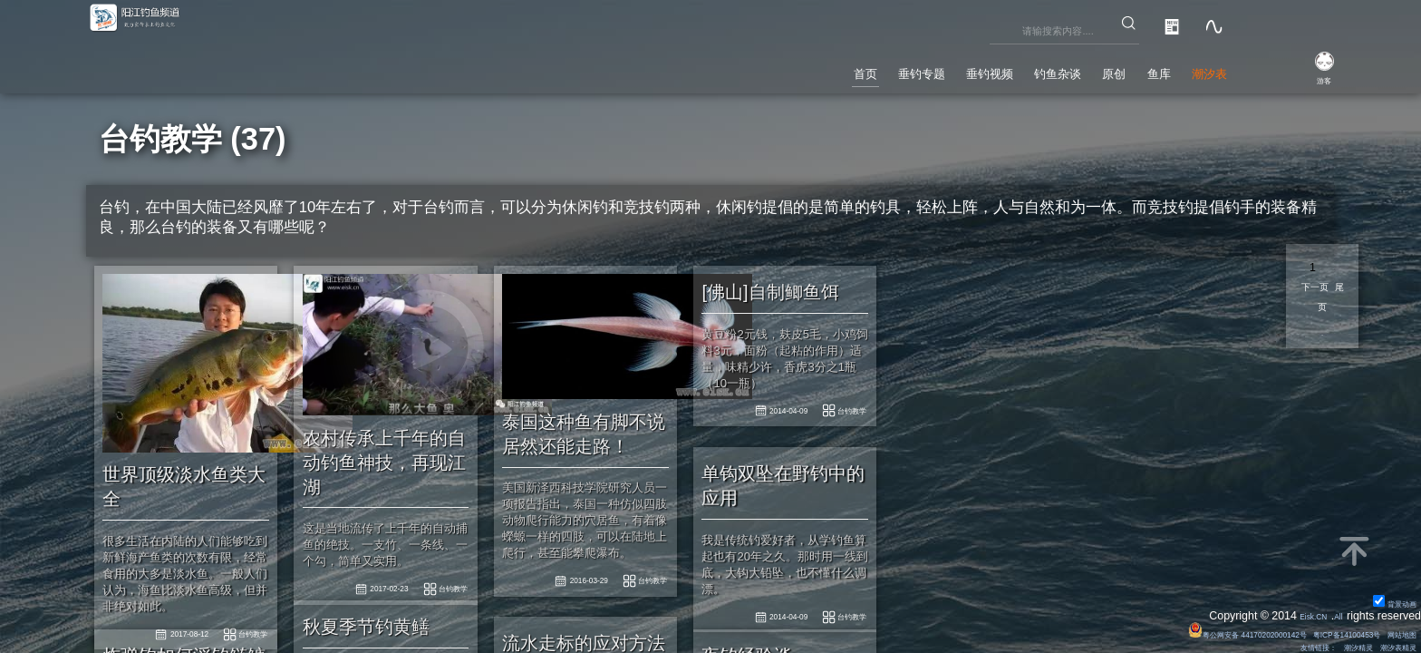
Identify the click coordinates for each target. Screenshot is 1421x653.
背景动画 (1385, 596)
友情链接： (1270, 644)
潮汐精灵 (1329, 644)
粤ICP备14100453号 (1311, 629)
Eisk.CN (1298, 611)
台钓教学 (636, 557)
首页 (702, 67)
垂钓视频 (881, 67)
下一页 (1322, 288)
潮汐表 (1197, 67)
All (1334, 611)
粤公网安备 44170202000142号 (1167, 629)
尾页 (1322, 312)
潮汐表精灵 (1387, 644)
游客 (1305, 78)
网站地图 (1393, 629)
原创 (1060, 67)
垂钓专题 (783, 67)
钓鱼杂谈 (979, 67)
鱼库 (1124, 67)
